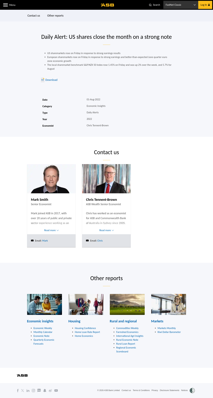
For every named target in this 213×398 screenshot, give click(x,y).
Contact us (33, 15)
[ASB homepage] (108, 5)
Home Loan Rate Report (87, 332)
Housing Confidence (85, 328)
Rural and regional (123, 321)
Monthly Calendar (43, 332)
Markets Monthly (167, 328)
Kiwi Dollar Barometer (169, 332)
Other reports (55, 15)
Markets (157, 321)
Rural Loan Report (125, 343)
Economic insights (40, 321)
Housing (74, 321)
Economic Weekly (43, 328)
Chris (100, 240)
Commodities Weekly (127, 328)
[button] (5, 5)
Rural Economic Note (127, 339)
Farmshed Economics (127, 332)
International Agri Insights (129, 335)
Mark (45, 240)
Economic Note (41, 335)
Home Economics (84, 335)
